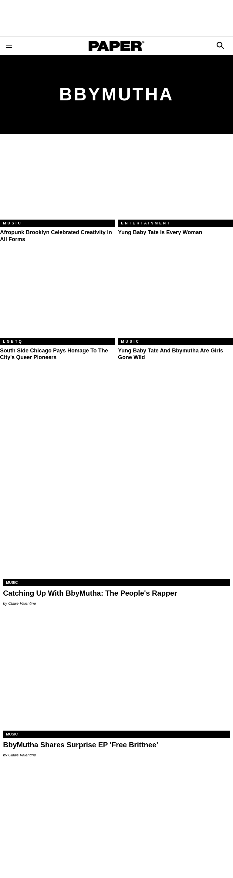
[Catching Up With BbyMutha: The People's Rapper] (116, 522)
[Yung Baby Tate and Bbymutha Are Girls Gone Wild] (175, 299)
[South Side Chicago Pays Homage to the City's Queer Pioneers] (57, 299)
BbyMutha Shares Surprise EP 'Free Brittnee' (80, 745)
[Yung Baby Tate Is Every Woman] (175, 181)
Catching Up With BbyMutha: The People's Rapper (90, 593)
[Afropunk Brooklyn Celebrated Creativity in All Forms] (57, 181)
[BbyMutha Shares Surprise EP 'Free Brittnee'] (116, 674)
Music (12, 223)
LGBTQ (13, 341)
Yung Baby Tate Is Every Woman (160, 232)
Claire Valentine (22, 603)
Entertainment (146, 223)
